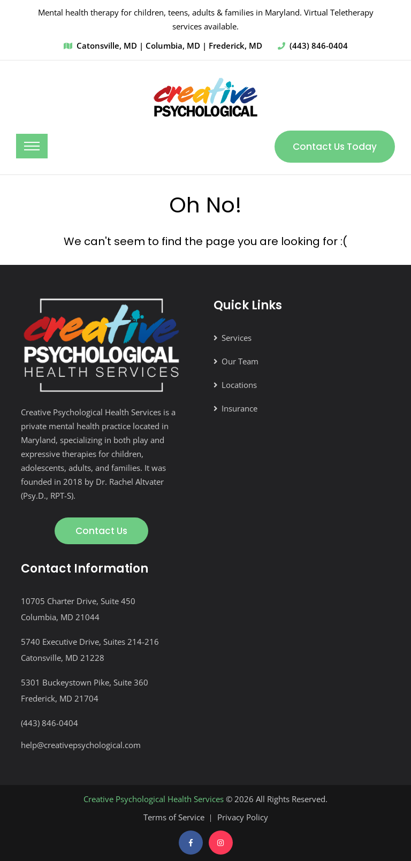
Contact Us (101, 530)
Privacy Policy (242, 817)
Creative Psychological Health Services (153, 799)
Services (237, 337)
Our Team (240, 361)
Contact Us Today (335, 146)
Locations (239, 384)
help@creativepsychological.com (81, 745)
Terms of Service (173, 817)
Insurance (239, 408)
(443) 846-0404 (319, 45)
